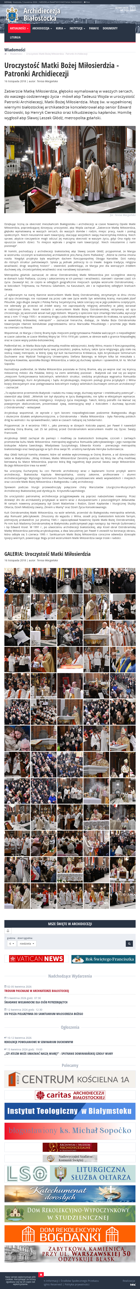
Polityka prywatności (77, 1284)
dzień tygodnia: (25, 938)
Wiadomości (16, 53)
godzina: (11, 938)
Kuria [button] (61, 28)
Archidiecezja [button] (42, 28)
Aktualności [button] (19, 28)
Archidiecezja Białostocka (42, 14)
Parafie (94, 28)
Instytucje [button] (77, 28)
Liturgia (15, 37)
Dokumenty (110, 28)
